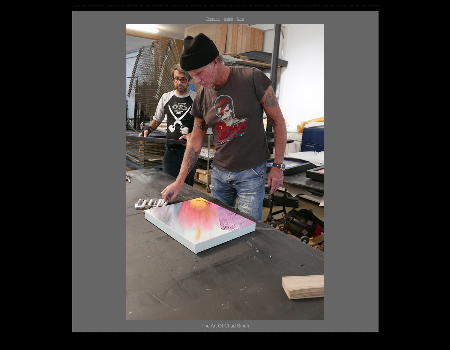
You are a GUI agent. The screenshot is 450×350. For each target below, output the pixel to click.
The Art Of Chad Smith (225, 325)
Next (240, 19)
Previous (213, 19)
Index (228, 19)
